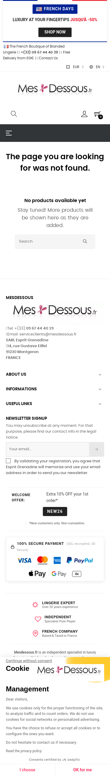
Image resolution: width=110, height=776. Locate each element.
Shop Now (54, 32)
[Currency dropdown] (74, 67)
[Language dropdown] (97, 67)
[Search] (55, 242)
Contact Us (47, 58)
